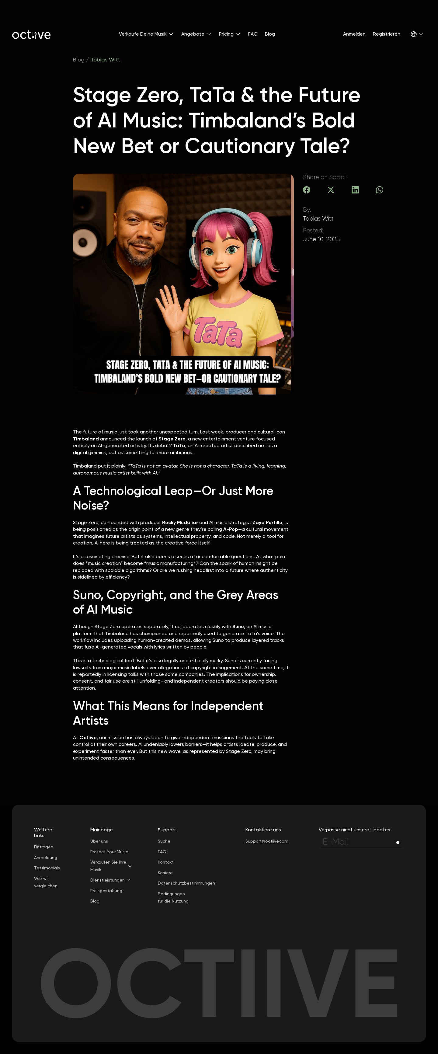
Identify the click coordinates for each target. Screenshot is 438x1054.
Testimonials (47, 867)
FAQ (253, 34)
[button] (146, 34)
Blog (270, 34)
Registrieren (386, 34)
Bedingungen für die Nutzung (173, 897)
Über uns (99, 841)
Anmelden (354, 34)
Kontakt (166, 862)
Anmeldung (45, 857)
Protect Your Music (109, 851)
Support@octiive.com (266, 841)
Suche (164, 841)
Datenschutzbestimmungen (186, 883)
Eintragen (43, 846)
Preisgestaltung (106, 890)
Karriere (165, 872)
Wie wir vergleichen (45, 882)
